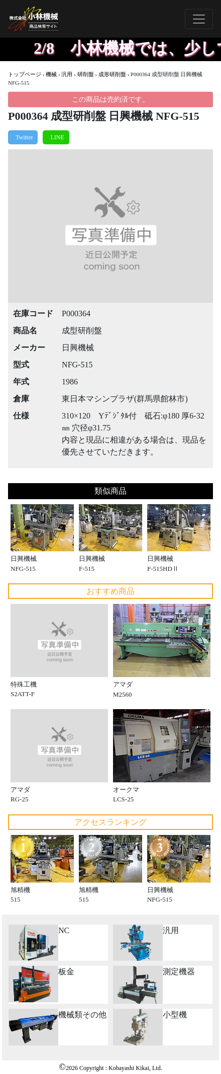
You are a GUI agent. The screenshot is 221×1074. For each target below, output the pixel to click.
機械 (51, 74)
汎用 (66, 74)
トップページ (24, 74)
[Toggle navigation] (199, 19)
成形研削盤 (112, 74)
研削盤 (85, 74)
